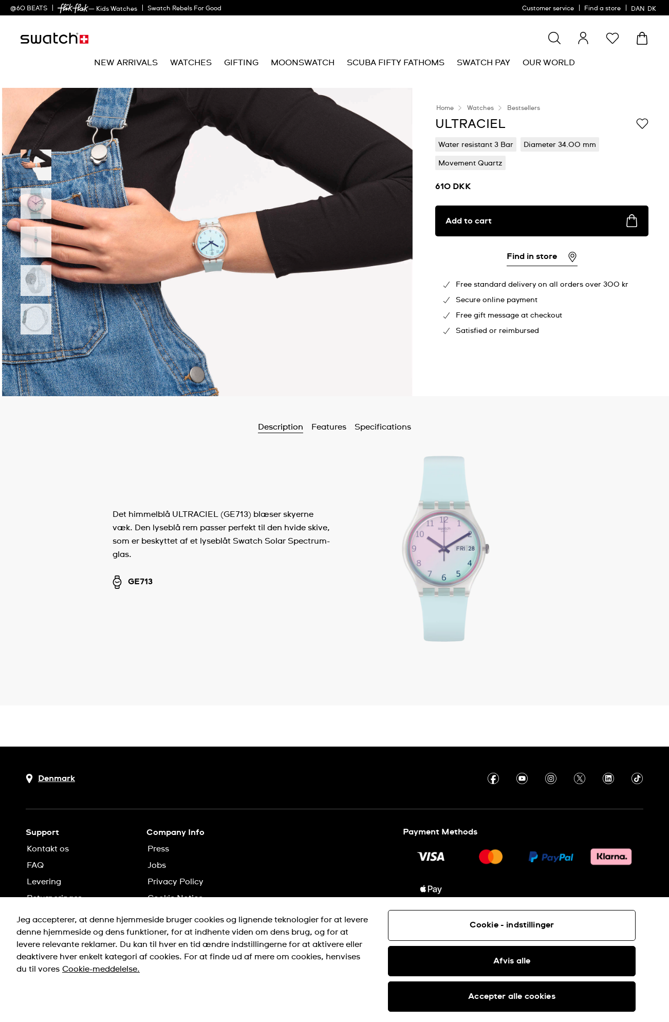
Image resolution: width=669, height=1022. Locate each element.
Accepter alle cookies (511, 996)
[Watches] (191, 63)
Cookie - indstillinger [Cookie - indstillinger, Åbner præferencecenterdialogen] (512, 925)
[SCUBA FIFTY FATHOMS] (395, 63)
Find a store (602, 9)
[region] (334, 959)
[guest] (583, 38)
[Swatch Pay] (483, 63)
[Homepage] (54, 38)
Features (328, 427)
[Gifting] (241, 63)
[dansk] (645, 7)
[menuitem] (126, 63)
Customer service (548, 9)
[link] (73, 8)
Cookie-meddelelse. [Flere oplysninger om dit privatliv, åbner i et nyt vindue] (101, 969)
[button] (612, 38)
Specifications (383, 427)
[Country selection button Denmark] (50, 778)
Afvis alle (512, 961)
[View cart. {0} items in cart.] (642, 38)
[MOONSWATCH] (303, 63)
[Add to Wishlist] (642, 123)
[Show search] (554, 38)
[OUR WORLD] (549, 63)
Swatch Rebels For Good (184, 9)
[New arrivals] (126, 63)
